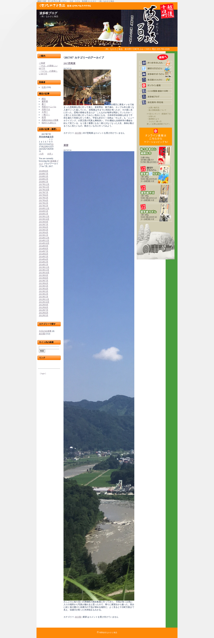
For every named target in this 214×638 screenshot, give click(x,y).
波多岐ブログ (48, 13)
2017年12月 (44, 184)
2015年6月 (43, 227)
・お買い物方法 (153, 108)
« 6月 (41, 154)
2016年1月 (43, 214)
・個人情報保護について (156, 110)
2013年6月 (43, 283)
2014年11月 (44, 241)
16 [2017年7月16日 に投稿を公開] (52, 144)
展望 (66, 145)
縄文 (44, 99)
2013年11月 (44, 270)
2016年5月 (43, 211)
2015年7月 (43, 224)
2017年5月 (43, 198)
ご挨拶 (42, 63)
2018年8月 (43, 171)
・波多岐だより (153, 119)
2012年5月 (43, 315)
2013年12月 (44, 267)
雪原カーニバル (49, 107)
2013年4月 (43, 289)
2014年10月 (44, 243)
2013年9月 (43, 275)
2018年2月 (43, 179)
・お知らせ (151, 116)
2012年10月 (44, 302)
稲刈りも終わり (49, 123)
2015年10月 (44, 219)
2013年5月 (43, 286)
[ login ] (43, 373)
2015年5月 (43, 230)
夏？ (44, 104)
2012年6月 (43, 313)
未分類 (42, 334)
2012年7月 (43, 310)
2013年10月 (44, 273)
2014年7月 (43, 251)
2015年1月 (43, 235)
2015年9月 (43, 222)
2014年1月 (43, 265)
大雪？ (45, 112)
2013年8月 (43, 278)
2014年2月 (43, 262)
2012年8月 (43, 307)
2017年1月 (43, 206)
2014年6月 (43, 254)
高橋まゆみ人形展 (50, 120)
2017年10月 (44, 190)
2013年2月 (43, 294)
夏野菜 (45, 101)
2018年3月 (43, 176)
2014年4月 (43, 259)
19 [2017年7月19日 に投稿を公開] (44, 146)
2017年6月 (43, 195)
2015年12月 (44, 216)
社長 (44, 87)
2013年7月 (43, 281)
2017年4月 (43, 200)
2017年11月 (44, 187)
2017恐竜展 (70, 63)
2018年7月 (43, 174)
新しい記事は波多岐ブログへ (158, 124)
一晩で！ (46, 115)
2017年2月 (43, 203)
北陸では (46, 109)
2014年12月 (44, 238)
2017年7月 (43, 192)
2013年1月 (43, 297)
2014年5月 (43, 257)
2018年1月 (43, 182)
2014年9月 (43, 246)
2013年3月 (43, 291)
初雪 (44, 117)
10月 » (50, 154)
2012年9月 (43, 305)
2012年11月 (44, 299)
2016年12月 (44, 208)
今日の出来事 (45, 331)
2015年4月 (43, 232)
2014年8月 (43, 249)
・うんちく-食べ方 (154, 121)
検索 (42, 351)
